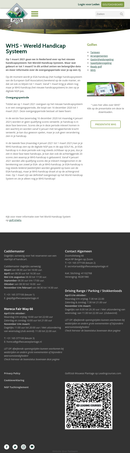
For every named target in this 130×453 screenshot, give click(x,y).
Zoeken (121, 14)
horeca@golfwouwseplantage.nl (24, 341)
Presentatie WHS (105, 124)
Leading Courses (32, 446)
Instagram (23, 446)
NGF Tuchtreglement (16, 387)
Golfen (92, 45)
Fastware (73, 451)
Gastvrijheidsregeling (102, 59)
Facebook (6, 446)
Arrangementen (99, 55)
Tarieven (95, 52)
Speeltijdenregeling (101, 63)
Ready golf (96, 66)
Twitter (15, 446)
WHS (93, 70)
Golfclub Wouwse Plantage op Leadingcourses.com (93, 373)
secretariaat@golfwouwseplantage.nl (88, 266)
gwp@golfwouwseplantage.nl (23, 298)
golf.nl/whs (15, 220)
